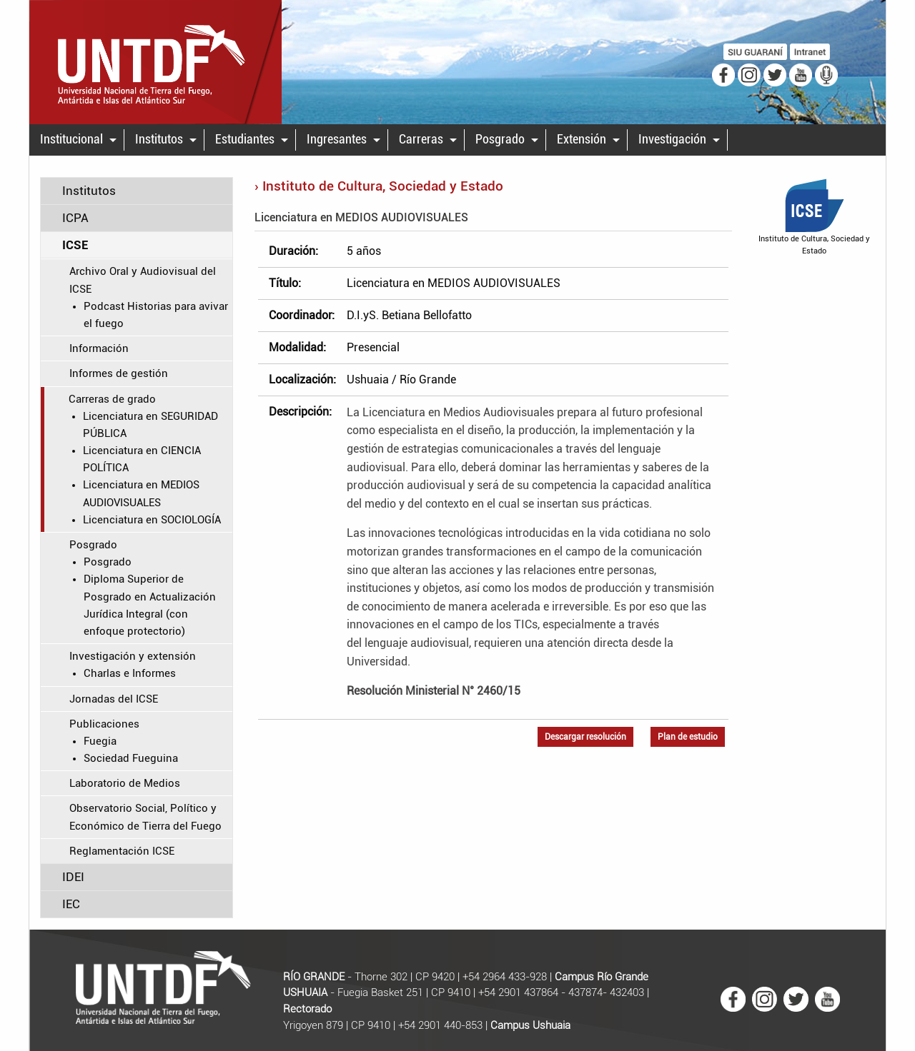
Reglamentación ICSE (121, 851)
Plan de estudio (688, 737)
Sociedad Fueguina (131, 758)
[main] (457, 553)
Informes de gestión (118, 373)
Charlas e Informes (130, 673)
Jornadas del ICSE (113, 699)
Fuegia (100, 741)
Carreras (421, 139)
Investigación (672, 139)
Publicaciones (104, 724)
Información (99, 348)
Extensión (581, 139)
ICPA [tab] (75, 218)
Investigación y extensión (132, 656)
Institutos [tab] (89, 190)
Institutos (159, 139)
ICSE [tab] (75, 245)
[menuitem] (76, 140)
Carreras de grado (112, 399)
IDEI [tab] (73, 877)
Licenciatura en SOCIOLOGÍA (152, 519)
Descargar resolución (585, 737)
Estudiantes (244, 139)
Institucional (71, 139)
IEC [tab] (71, 904)
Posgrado (500, 139)
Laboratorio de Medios (124, 783)
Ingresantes (337, 139)
